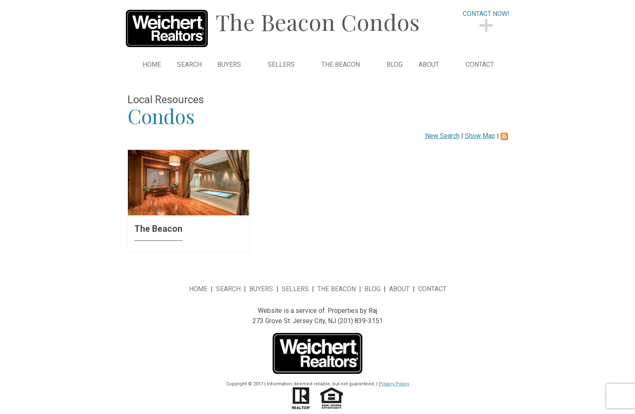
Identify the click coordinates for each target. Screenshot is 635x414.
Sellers (295, 289)
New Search (442, 136)
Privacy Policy (394, 384)
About (399, 289)
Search (189, 64)
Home (152, 64)
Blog (395, 64)
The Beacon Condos (318, 22)
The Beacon (336, 289)
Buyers (261, 289)
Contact (480, 64)
